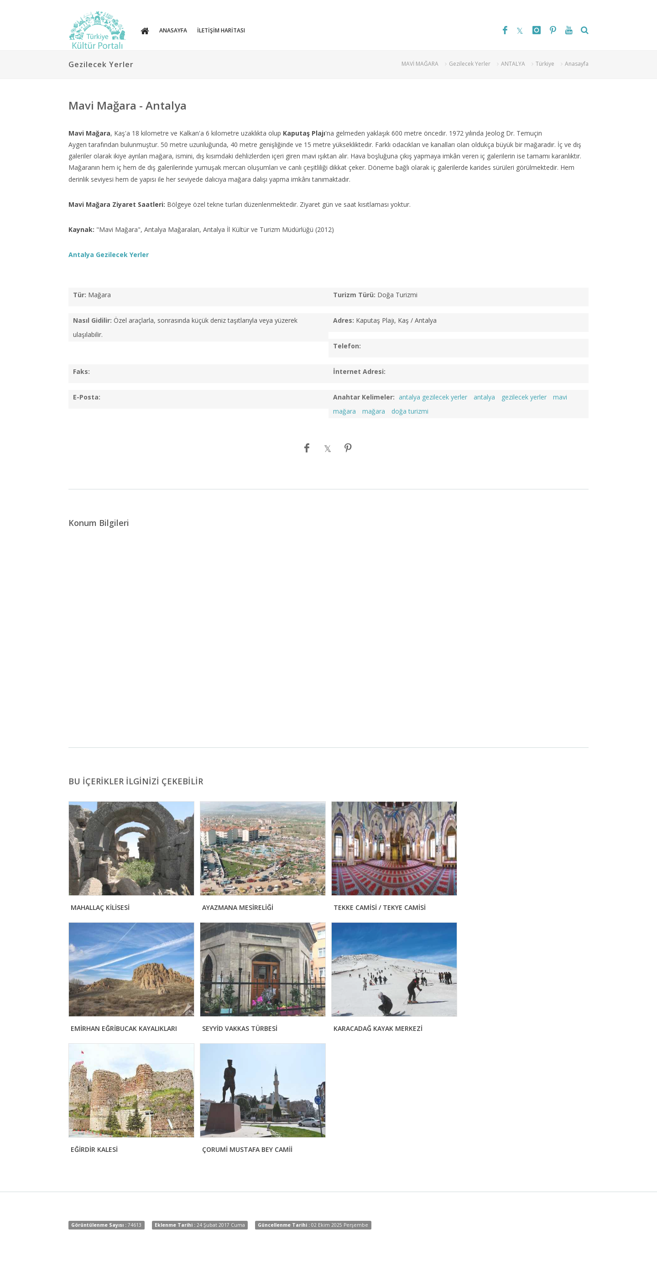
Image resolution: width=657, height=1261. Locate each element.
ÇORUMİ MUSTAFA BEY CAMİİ (247, 1149)
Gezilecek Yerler (469, 64)
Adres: (343, 320)
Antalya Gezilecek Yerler (108, 254)
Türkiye (545, 64)
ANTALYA (513, 64)
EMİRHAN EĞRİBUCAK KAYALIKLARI (124, 1028)
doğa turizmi (409, 411)
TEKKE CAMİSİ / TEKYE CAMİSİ (380, 907)
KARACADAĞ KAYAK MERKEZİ (378, 1028)
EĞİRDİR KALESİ (94, 1149)
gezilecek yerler (524, 397)
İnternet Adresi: (359, 371)
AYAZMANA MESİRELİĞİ (237, 907)
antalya (484, 397)
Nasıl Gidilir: (92, 320)
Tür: (79, 294)
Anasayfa (577, 64)
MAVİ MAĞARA (420, 64)
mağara (373, 411)
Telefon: (347, 346)
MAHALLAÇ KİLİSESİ (100, 907)
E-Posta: (86, 397)
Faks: (81, 371)
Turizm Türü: (354, 294)
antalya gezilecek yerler (433, 397)
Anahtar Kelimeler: (364, 397)
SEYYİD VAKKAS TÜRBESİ (239, 1028)
